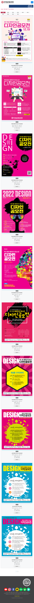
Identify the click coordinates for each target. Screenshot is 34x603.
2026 (8, 12)
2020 (8, 14)
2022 (28, 12)
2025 (13, 12)
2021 (3, 14)
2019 (13, 14)
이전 (18, 14)
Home (2, 9)
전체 (3, 12)
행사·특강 (5, 9)
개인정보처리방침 (17, 596)
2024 (18, 12)
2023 (23, 12)
